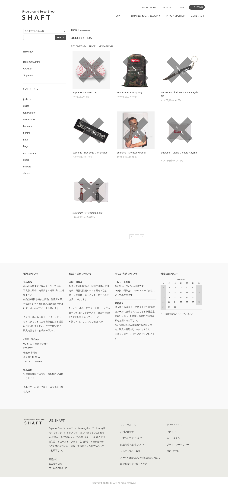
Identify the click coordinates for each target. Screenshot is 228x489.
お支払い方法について (131, 438)
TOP (117, 15)
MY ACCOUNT (149, 7)
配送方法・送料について (132, 444)
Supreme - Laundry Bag (129, 92)
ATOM (176, 451)
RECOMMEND (78, 46)
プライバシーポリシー (178, 444)
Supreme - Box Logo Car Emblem (90, 152)
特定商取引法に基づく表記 (133, 464)
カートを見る (173, 438)
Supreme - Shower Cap (85, 92)
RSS (169, 451)
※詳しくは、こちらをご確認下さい (86, 321)
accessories (85, 30)
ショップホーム (128, 425)
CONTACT (197, 15)
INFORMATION (175, 15)
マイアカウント (174, 425)
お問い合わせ (127, 431)
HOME (74, 30)
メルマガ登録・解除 (130, 451)
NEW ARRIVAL (106, 46)
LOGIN (181, 7)
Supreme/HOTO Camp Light (87, 213)
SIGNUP (167, 7)
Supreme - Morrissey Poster (131, 152)
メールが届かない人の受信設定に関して (140, 457)
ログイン (171, 431)
